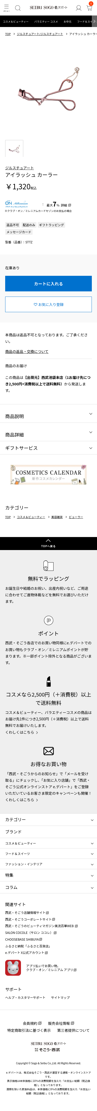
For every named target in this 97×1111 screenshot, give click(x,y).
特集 (9, 875)
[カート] (89, 8)
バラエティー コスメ (46, 21)
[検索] (18, 8)
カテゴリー (15, 819)
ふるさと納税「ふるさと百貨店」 (28, 946)
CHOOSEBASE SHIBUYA (22, 939)
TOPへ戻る (48, 546)
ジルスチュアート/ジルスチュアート (40, 34)
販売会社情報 (59, 1023)
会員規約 (30, 1023)
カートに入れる (48, 283)
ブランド (13, 831)
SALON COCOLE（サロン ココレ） (29, 932)
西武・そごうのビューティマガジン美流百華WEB (39, 925)
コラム (11, 887)
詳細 (64, 205)
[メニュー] (6, 8)
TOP (8, 34)
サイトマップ (60, 997)
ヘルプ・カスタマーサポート (25, 997)
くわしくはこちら (19, 732)
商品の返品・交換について (27, 351)
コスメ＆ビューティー (15, 21)
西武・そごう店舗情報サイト (25, 912)
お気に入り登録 (51, 304)
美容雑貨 (57, 517)
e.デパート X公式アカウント (24, 952)
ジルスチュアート (19, 167)
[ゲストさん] (78, 8)
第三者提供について (73, 1030)
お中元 (67, 21)
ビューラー (76, 517)
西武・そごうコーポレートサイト (28, 919)
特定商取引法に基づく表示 (29, 1030)
